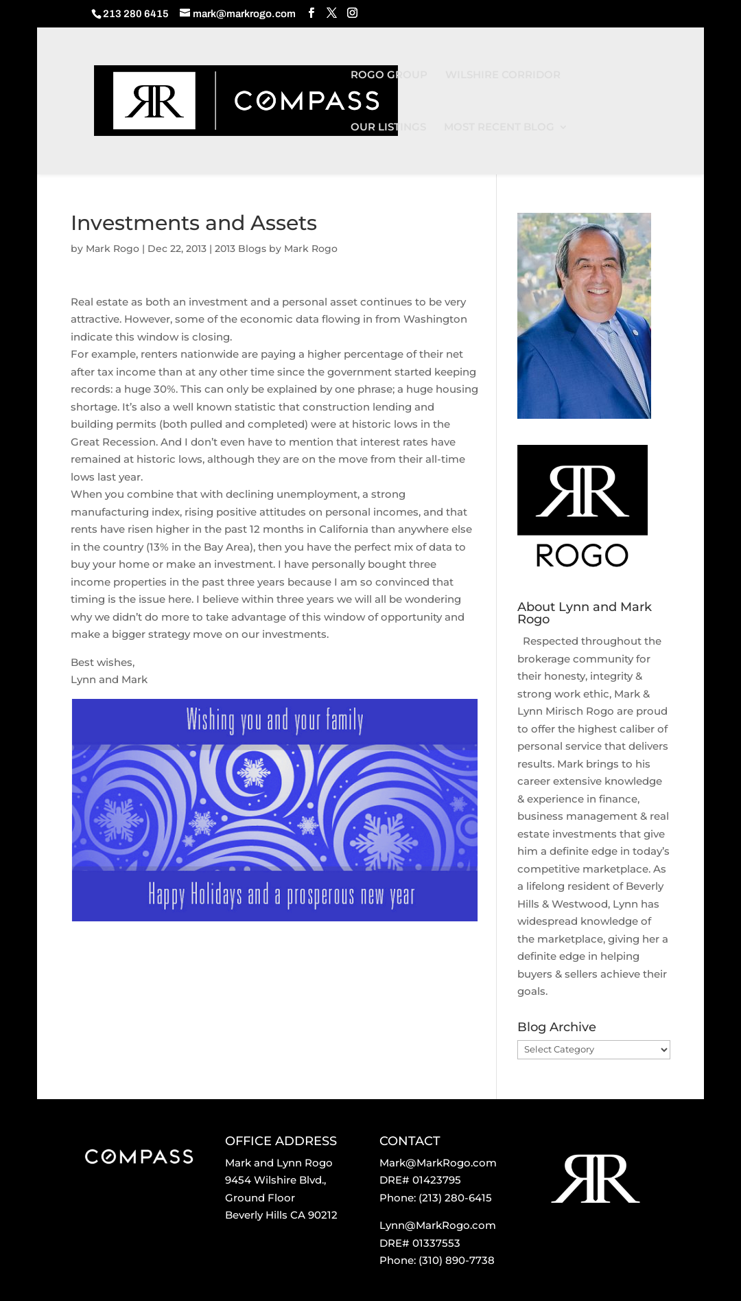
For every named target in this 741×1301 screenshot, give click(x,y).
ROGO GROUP (389, 75)
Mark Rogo (112, 248)
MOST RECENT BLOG (499, 127)
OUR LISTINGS (388, 127)
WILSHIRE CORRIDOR (503, 75)
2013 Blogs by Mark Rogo (276, 248)
